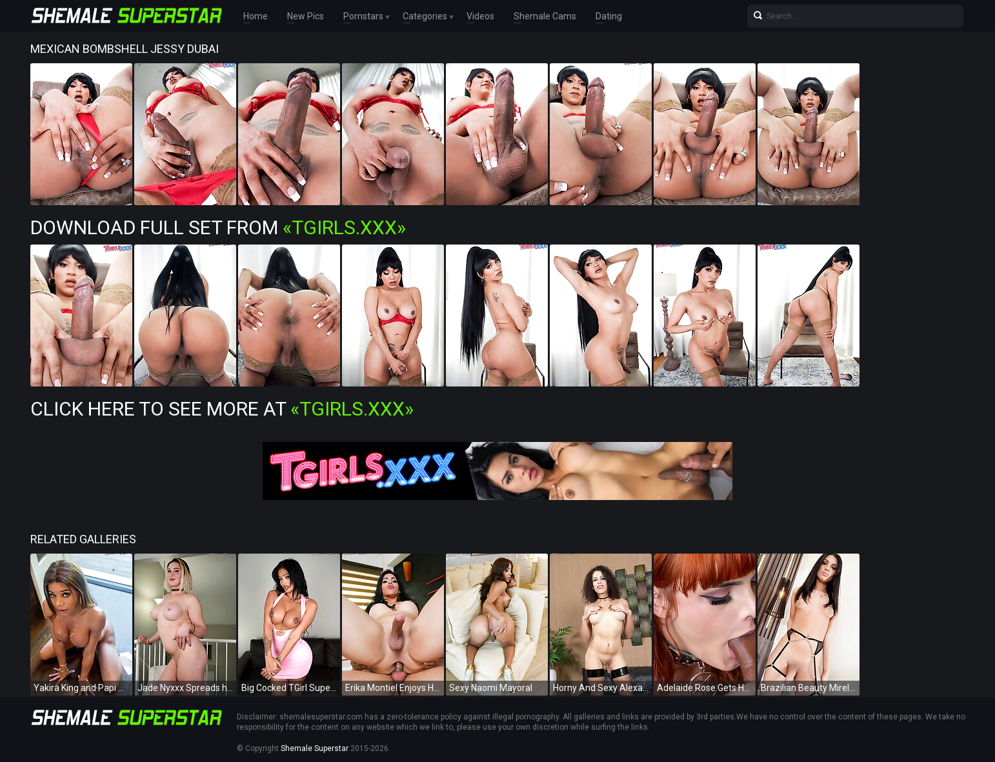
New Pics (305, 16)
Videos (480, 16)
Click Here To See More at (222, 408)
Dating (609, 16)
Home (255, 16)
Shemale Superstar (314, 748)
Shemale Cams (545, 16)
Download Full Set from (218, 227)
